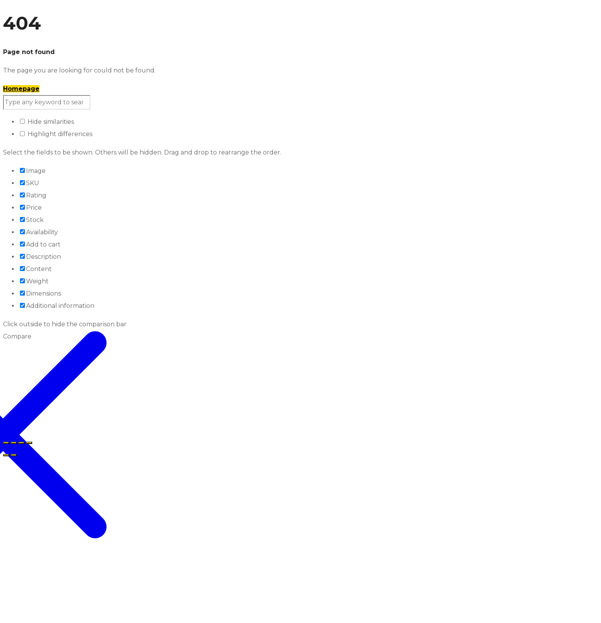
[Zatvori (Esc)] (29, 443)
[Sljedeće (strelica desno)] (14, 455)
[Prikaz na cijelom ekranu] (14, 443)
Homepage (21, 88)
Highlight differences (56, 134)
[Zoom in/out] (6, 443)
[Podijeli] (21, 443)
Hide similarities (47, 121)
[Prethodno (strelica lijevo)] (6, 455)
